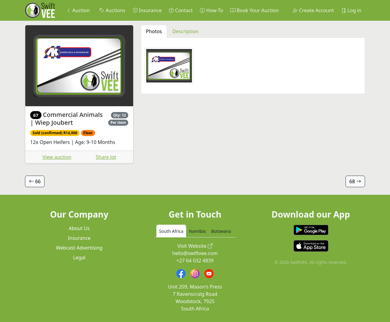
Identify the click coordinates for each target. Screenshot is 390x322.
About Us (79, 228)
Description (185, 31)
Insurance (147, 10)
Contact (181, 10)
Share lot (106, 157)
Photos (154, 31)
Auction (78, 10)
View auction (56, 157)
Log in (351, 10)
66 (35, 181)
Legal (79, 257)
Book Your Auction (254, 10)
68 (355, 181)
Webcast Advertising (79, 247)
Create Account (313, 10)
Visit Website (195, 246)
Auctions (112, 10)
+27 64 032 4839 (195, 260)
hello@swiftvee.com (195, 253)
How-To (211, 10)
